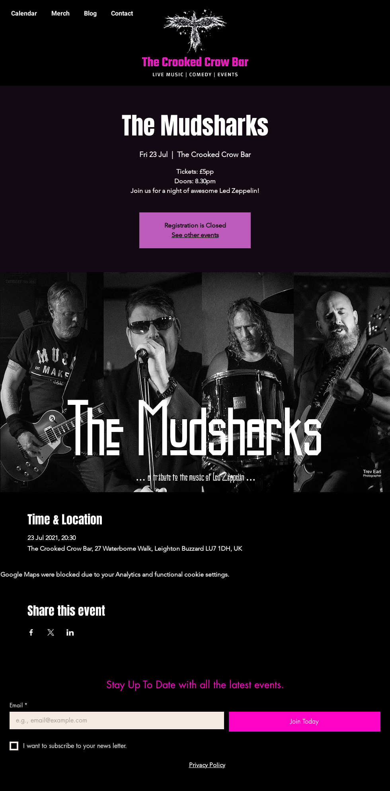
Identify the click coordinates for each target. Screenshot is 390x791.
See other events (195, 235)
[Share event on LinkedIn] (70, 632)
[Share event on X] (51, 632)
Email (18, 705)
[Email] (114, 720)
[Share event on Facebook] (31, 632)
